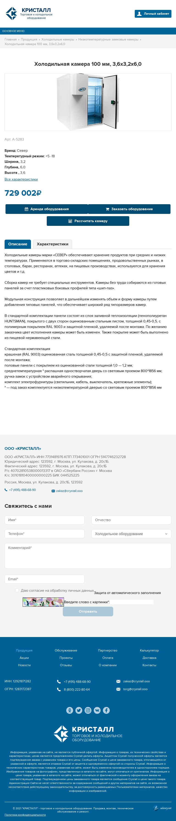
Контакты (149, 665)
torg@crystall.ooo (135, 689)
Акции (24, 658)
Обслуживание (66, 650)
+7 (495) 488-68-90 (22, 490)
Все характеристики (21, 179)
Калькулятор (149, 650)
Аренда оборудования (47, 209)
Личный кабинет (156, 14)
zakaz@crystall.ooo (69, 491)
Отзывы (66, 665)
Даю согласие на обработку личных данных (54, 590)
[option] (88, 102)
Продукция (24, 650)
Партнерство (107, 650)
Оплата (107, 658)
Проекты (66, 658)
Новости (24, 665)
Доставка (149, 658)
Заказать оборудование (129, 209)
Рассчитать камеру (88, 221)
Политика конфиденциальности (25, 814)
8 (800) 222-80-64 (77, 690)
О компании (108, 665)
